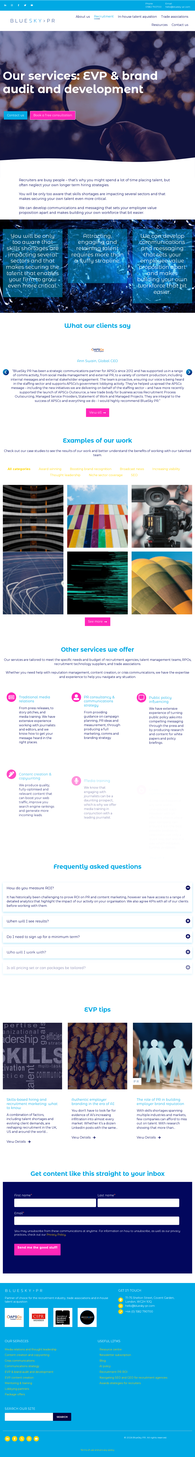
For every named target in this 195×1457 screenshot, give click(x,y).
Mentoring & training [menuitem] (18, 1383)
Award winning (50, 469)
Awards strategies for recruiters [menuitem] (120, 1383)
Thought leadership (65, 475)
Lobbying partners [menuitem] (17, 1389)
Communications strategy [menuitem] (22, 1366)
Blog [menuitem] (102, 1360)
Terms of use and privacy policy (97, 1449)
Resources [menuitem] (159, 25)
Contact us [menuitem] (180, 25)
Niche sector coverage (106, 475)
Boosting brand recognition (90, 469)
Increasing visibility (166, 469)
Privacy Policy (56, 1234)
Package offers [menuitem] (15, 1394)
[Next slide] (189, 372)
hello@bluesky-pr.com (177, 6)
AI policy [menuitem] (105, 1366)
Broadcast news (132, 469)
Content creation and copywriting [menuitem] (27, 1355)
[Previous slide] (6, 372)
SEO (134, 475)
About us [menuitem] (83, 16)
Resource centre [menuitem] (110, 1349)
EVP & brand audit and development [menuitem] (29, 1372)
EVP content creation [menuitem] (19, 1377)
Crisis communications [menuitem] (20, 1360)
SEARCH (62, 1416)
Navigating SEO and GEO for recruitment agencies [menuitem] (133, 1377)
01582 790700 (153, 6)
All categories (19, 469)
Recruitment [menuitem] (104, 16)
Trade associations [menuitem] (174, 16)
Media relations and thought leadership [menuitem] (31, 1349)
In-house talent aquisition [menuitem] (137, 16)
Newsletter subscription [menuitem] (115, 1355)
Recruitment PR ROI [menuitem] (113, 1372)
